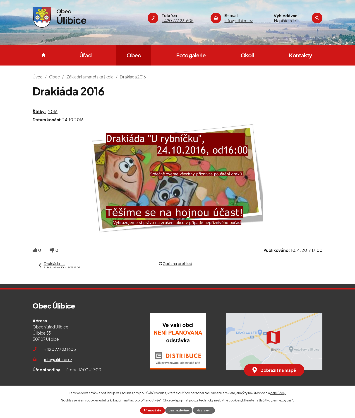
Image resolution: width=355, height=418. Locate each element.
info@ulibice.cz (58, 359)
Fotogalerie (191, 55)
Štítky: (39, 111)
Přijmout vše (152, 410)
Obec (134, 55)
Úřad (85, 55)
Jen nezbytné (179, 410)
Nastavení (204, 410)
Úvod (43, 55)
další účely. (278, 393)
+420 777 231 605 (60, 349)
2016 (53, 111)
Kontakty (300, 55)
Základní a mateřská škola (89, 76)
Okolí (247, 55)
